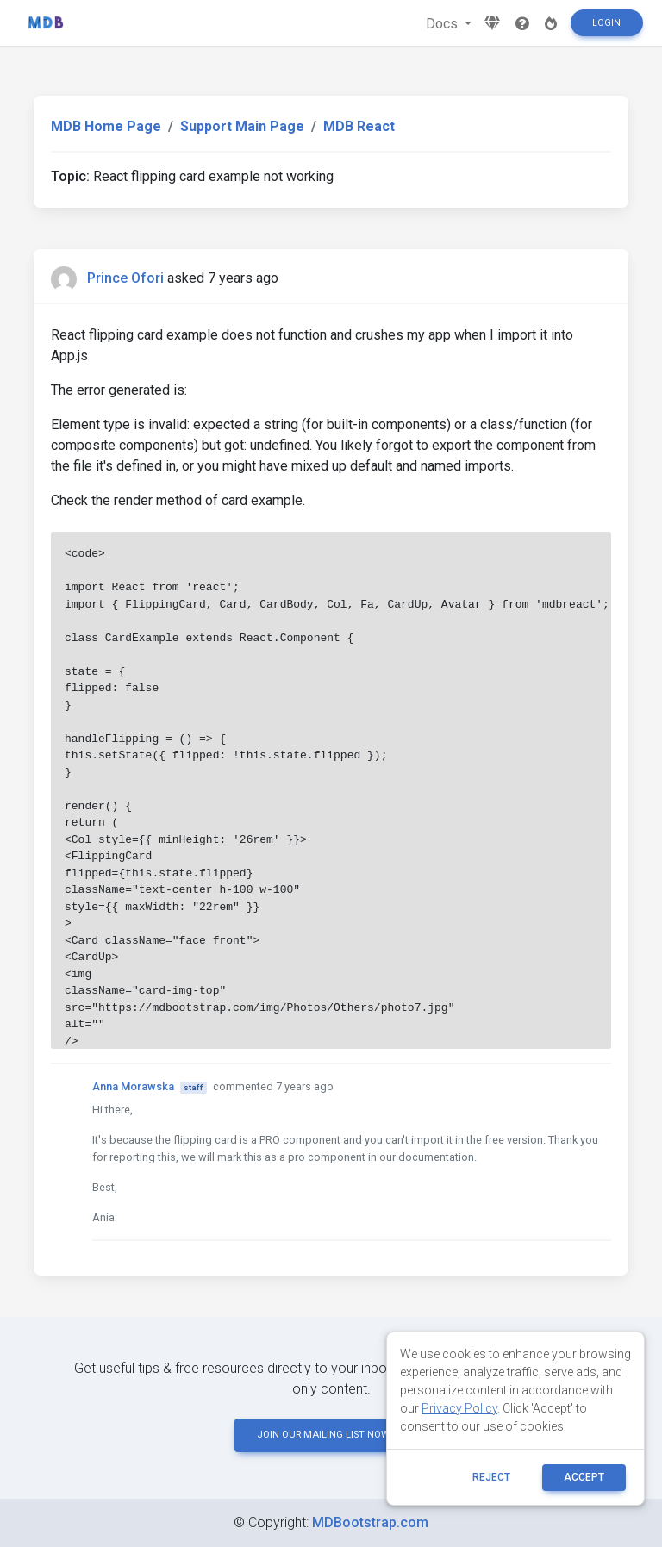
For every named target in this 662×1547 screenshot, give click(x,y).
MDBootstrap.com (370, 1522)
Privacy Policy (459, 1408)
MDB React (359, 126)
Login (606, 22)
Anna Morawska (133, 1086)
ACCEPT (584, 1477)
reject (491, 1477)
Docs (443, 24)
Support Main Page (242, 126)
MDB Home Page (106, 126)
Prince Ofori (125, 278)
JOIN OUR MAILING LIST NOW (331, 1434)
